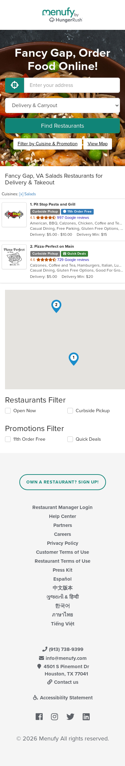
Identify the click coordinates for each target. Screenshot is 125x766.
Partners (62, 525)
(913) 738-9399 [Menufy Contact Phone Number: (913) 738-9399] (63, 649)
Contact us (63, 682)
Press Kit (62, 570)
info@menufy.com (62, 658)
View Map (98, 144)
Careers (62, 534)
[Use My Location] (14, 85)
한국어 (62, 606)
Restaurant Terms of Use (62, 561)
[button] (73, 359)
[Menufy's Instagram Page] (54, 717)
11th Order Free (29, 439)
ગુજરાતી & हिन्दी (62, 597)
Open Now (24, 411)
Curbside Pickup (93, 411)
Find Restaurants (62, 125)
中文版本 (63, 588)
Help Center (62, 516)
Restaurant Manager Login (62, 507)
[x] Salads (27, 194)
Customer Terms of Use (62, 552)
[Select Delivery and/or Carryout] (62, 105)
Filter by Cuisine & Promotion (48, 144)
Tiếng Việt (62, 624)
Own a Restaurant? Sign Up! (62, 482)
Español (62, 579)
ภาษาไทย (62, 615)
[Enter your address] (72, 85)
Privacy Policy (62, 543)
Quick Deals (88, 439)
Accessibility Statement (62, 698)
